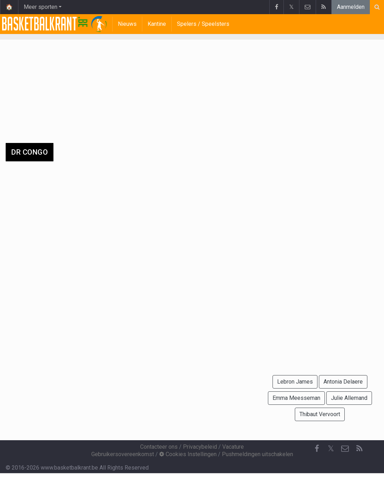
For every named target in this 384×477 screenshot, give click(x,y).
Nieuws (127, 24)
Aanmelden (351, 7)
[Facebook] (317, 449)
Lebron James (295, 381)
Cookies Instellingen (188, 454)
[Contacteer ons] (345, 449)
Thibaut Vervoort (319, 414)
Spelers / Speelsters (203, 24)
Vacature (233, 446)
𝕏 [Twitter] (331, 448)
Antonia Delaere (343, 381)
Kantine (157, 24)
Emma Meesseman (296, 398)
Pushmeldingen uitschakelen (257, 454)
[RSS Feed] (359, 449)
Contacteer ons (159, 446)
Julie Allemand (349, 398)
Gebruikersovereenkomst (122, 454)
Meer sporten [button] (40, 7)
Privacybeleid (200, 446)
